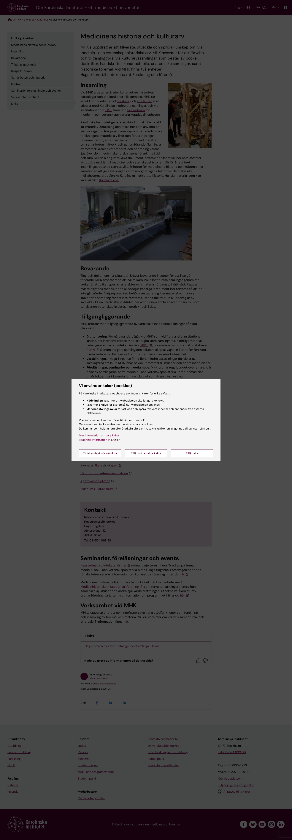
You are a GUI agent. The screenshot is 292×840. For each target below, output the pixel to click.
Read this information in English (99, 440)
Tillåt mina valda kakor (146, 453)
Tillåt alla (192, 453)
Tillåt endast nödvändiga (100, 453)
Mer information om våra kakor (99, 435)
